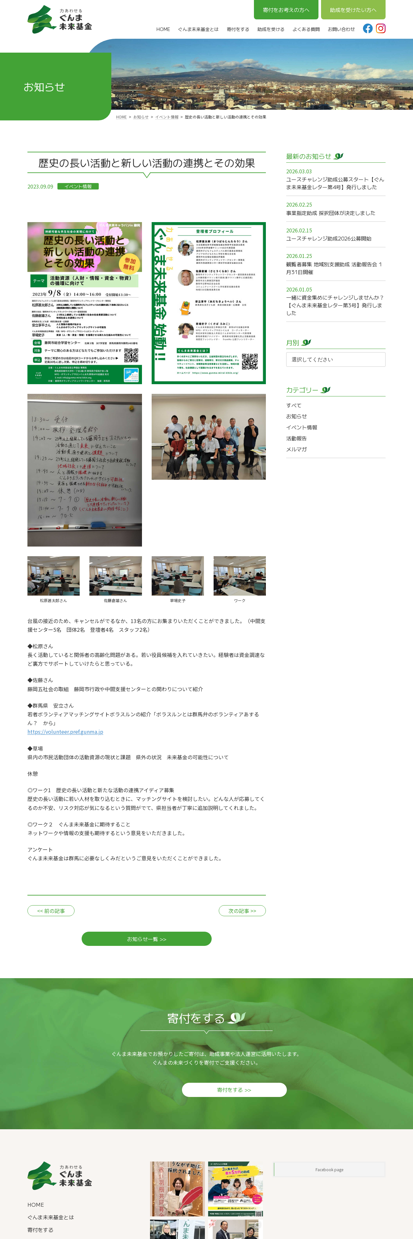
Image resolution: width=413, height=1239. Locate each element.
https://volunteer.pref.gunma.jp (65, 731)
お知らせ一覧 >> (147, 940)
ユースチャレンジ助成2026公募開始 (328, 238)
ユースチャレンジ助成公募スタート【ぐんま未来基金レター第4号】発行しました (335, 183)
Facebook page (329, 1170)
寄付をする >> (206, 1091)
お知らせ (296, 416)
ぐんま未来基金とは (50, 1218)
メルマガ (296, 449)
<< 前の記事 (51, 911)
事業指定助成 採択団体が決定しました (331, 213)
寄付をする (40, 1231)
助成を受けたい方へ (353, 10)
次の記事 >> (242, 911)
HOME (35, 1206)
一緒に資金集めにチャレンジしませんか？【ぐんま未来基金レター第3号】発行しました (335, 305)
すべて (294, 405)
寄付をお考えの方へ (286, 10)
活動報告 (296, 438)
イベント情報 (78, 186)
